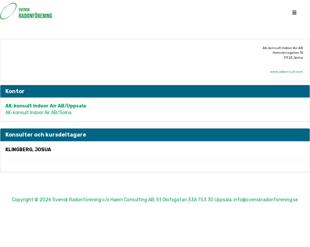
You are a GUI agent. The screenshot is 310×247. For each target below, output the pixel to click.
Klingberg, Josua (28, 150)
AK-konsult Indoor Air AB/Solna (38, 112)
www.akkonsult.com (286, 72)
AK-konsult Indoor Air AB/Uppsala (45, 106)
